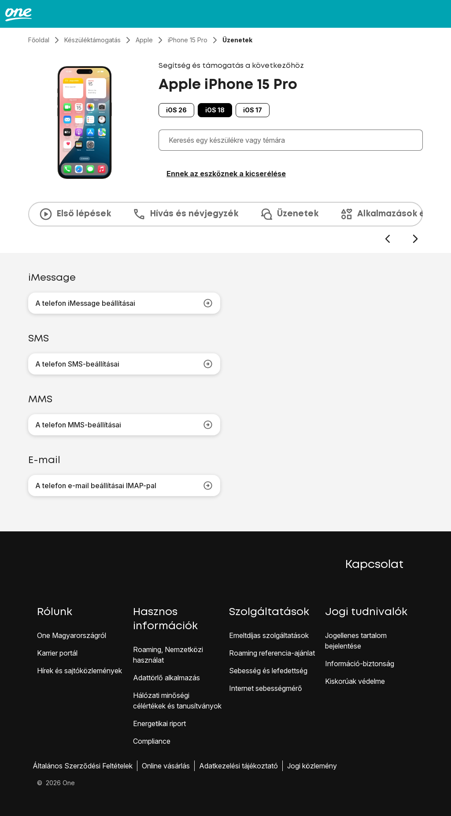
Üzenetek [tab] (288, 214)
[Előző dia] (387, 239)
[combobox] (293, 140)
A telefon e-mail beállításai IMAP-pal (124, 485)
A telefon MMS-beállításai (124, 424)
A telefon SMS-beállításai (124, 364)
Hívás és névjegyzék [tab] (185, 214)
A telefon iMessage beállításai (124, 303)
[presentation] (225, 223)
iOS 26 (176, 110)
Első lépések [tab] (75, 214)
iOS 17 (252, 110)
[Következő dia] (415, 239)
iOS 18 (215, 110)
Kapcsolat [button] (374, 565)
